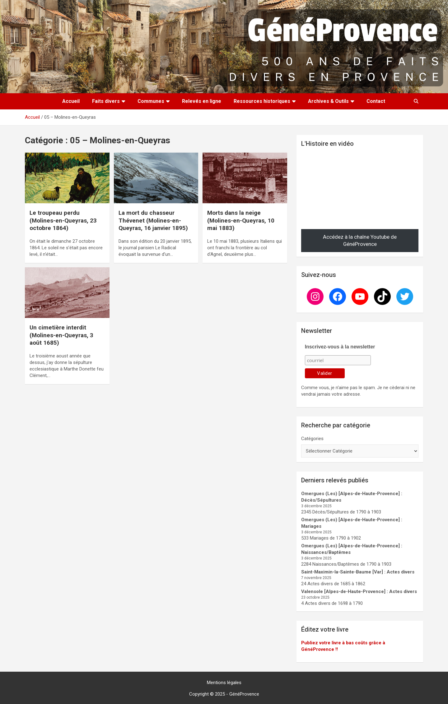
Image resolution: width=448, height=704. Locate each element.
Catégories (312, 438)
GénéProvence (244, 694)
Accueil (71, 101)
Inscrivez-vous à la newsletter (340, 346)
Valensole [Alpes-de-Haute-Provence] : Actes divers (359, 591)
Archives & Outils (328, 101)
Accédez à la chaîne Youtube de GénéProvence (360, 240)
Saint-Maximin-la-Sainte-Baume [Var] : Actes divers (357, 572)
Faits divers (106, 101)
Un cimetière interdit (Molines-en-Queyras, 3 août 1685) (61, 335)
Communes (151, 101)
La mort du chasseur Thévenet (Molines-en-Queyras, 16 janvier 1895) (153, 220)
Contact (375, 101)
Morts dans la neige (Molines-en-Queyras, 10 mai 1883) (240, 220)
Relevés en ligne (201, 101)
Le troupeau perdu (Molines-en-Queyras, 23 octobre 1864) (63, 220)
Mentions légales (224, 682)
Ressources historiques (262, 101)
